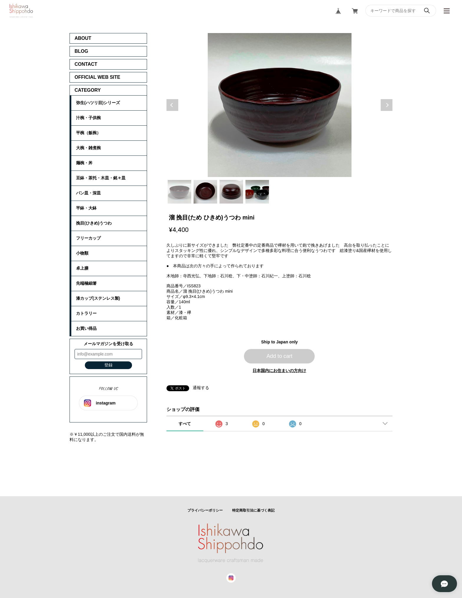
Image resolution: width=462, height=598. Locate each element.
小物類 (82, 253)
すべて (185, 423)
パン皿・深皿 (88, 193)
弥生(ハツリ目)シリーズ (98, 102)
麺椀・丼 (84, 162)
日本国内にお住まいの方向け (279, 370)
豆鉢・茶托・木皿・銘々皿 (101, 178)
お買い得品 (86, 328)
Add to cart (279, 356)
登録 (108, 365)
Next (386, 105)
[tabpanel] (279, 105)
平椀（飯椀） (88, 132)
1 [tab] (179, 192)
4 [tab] (257, 192)
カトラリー (86, 313)
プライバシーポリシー (205, 510)
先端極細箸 (86, 283)
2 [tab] (205, 192)
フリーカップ (88, 238)
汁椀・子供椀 (88, 117)
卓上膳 (82, 268)
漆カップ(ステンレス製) (98, 298)
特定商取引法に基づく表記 (253, 510)
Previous (172, 105)
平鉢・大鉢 (86, 208)
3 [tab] (231, 192)
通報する (201, 387)
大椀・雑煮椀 (88, 147)
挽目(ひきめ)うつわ (94, 223)
